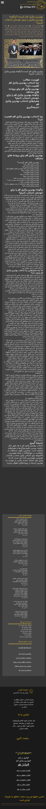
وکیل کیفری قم (16, 29)
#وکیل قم (23, 764)
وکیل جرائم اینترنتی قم (34, 27)
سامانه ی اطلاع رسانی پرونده (22, 662)
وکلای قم (33, 29)
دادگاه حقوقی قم (31, 33)
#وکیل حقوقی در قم (23, 775)
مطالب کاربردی (26, 627)
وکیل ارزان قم (8, 35)
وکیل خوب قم (38, 36)
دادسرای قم (13, 27)
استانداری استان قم (25, 670)
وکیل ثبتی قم (23, 36)
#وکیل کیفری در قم (23, 770)
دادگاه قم (27, 635)
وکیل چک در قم (25, 35)
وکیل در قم (14, 26)
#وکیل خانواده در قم (24, 780)
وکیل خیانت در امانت (11, 33)
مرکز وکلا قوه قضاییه (24, 648)
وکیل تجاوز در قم (22, 27)
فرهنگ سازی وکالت (23, 26)
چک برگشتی (16, 35)
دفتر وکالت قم (22, 33)
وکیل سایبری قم (25, 631)
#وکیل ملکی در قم (23, 785)
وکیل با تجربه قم (25, 31)
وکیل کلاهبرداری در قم (37, 35)
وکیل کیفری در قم (25, 637)
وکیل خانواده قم (36, 31)
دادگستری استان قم (25, 654)
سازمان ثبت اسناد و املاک (23, 666)
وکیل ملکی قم (26, 29)
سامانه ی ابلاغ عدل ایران (23, 658)
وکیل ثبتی (30, 36)
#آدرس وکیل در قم (23, 789)
